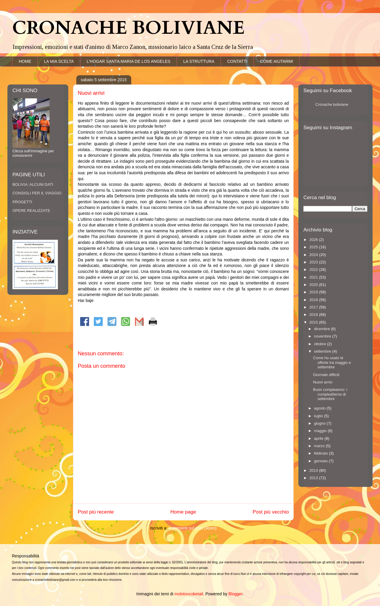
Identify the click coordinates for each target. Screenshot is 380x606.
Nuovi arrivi (322, 382)
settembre (323, 351)
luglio (319, 416)
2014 (314, 470)
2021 (314, 277)
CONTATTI (237, 61)
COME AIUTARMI (276, 61)
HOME (25, 61)
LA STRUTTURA (198, 61)
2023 (314, 262)
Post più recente (96, 512)
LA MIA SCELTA (59, 61)
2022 (314, 269)
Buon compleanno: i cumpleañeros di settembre (330, 394)
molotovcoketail (188, 593)
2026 (314, 239)
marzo (320, 446)
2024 (314, 254)
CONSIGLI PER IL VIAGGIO (36, 193)
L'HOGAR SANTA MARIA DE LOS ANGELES (129, 61)
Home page (183, 512)
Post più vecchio (271, 512)
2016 (314, 314)
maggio (321, 430)
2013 (314, 478)
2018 (314, 300)
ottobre (320, 344)
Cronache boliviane (331, 104)
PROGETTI (22, 202)
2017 (314, 307)
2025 (314, 247)
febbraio (321, 453)
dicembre (322, 329)
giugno (320, 423)
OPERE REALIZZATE (31, 210)
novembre (323, 336)
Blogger (236, 593)
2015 (314, 322)
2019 (314, 292)
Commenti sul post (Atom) (193, 528)
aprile (319, 438)
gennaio (321, 461)
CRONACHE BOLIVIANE (128, 28)
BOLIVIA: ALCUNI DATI (32, 184)
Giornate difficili (326, 374)
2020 (314, 284)
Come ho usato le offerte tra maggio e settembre (332, 362)
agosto (320, 408)
